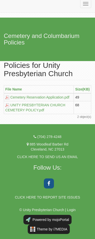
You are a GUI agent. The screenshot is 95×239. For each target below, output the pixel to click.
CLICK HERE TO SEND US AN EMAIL (47, 157)
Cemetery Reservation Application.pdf (39, 97)
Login (71, 210)
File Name (13, 89)
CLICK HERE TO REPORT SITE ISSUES (47, 197)
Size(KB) (82, 89)
